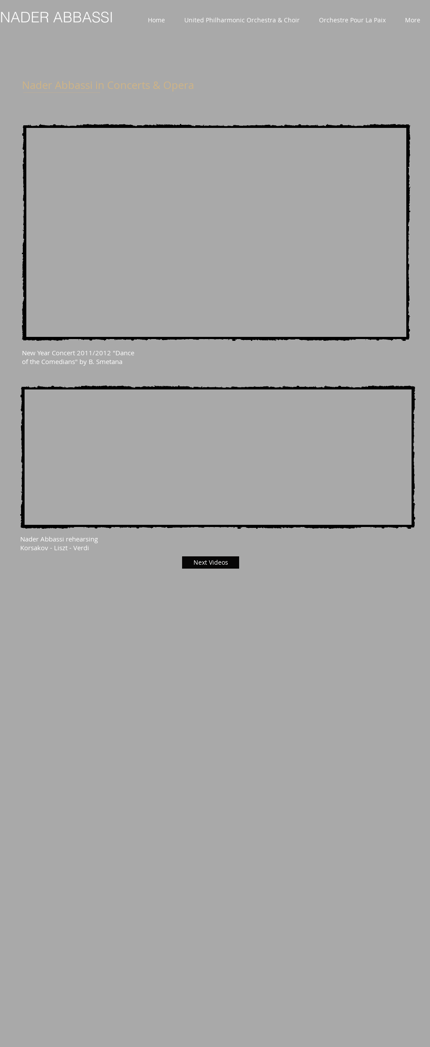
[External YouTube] (216, 232)
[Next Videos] (210, 562)
